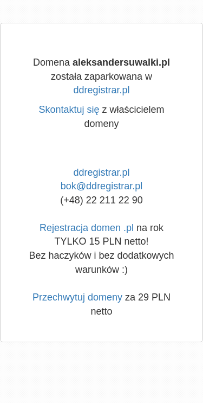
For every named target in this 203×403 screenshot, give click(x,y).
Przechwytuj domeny (77, 297)
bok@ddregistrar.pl (101, 186)
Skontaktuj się (68, 109)
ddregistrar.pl (101, 90)
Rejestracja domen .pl (87, 227)
